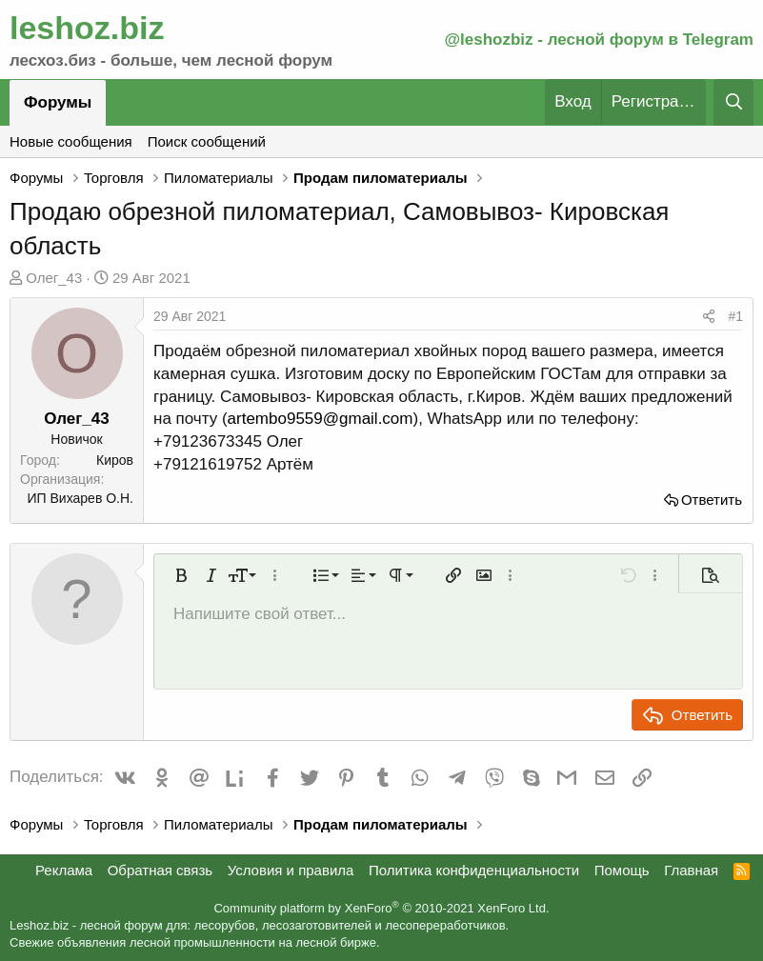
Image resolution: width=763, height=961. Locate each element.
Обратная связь (160, 870)
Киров (114, 460)
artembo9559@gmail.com (320, 419)
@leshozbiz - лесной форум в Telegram (598, 39)
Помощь (622, 870)
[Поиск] (733, 102)
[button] (181, 575)
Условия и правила (291, 870)
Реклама (63, 870)
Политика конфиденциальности (474, 870)
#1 (735, 316)
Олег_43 (54, 278)
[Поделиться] (708, 317)
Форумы (57, 102)
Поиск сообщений (207, 141)
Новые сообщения (71, 141)
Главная (691, 870)
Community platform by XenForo (381, 908)
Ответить (711, 499)
